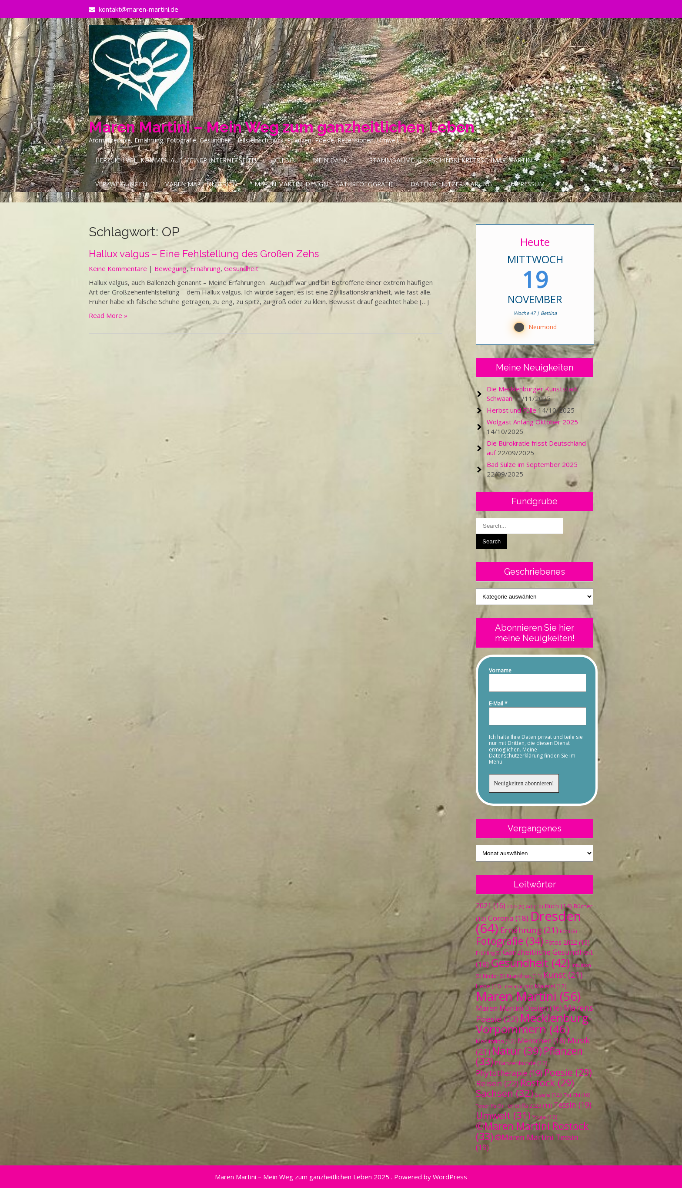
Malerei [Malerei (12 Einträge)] (551, 986)
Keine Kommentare (118, 268)
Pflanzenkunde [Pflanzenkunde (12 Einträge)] (521, 1063)
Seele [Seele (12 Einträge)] (548, 1095)
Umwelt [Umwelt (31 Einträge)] (503, 1115)
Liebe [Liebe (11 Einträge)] (488, 986)
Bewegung (170, 268)
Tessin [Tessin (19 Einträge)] (573, 1104)
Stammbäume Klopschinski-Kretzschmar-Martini (451, 160)
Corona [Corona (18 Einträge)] (508, 918)
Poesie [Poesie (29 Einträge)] (568, 1072)
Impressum (527, 184)
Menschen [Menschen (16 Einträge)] (541, 1041)
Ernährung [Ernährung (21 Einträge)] (529, 929)
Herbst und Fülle (511, 410)
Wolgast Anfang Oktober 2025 (532, 421)
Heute (535, 242)
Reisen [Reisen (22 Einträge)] (497, 1083)
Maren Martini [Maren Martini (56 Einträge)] (528, 996)
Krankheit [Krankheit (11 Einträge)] (524, 976)
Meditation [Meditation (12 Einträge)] (496, 1041)
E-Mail (498, 704)
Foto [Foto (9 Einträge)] (568, 931)
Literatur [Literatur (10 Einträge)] (517, 986)
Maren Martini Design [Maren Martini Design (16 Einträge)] (519, 1008)
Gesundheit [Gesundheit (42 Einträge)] (530, 962)
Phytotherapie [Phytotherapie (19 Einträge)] (509, 1073)
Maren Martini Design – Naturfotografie (324, 184)
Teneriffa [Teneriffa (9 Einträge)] (489, 1106)
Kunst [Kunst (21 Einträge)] (562, 974)
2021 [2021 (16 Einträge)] (490, 905)
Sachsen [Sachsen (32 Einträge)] (504, 1093)
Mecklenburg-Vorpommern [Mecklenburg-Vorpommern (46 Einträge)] (534, 1023)
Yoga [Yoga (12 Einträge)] (545, 1117)
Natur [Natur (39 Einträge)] (517, 1050)
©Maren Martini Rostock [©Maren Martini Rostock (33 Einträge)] (532, 1131)
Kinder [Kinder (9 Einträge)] (494, 976)
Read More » (108, 315)
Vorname (500, 671)
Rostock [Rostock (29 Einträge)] (547, 1082)
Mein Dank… (332, 160)
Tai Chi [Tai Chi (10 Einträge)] (577, 1095)
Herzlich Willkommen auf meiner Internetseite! (175, 160)
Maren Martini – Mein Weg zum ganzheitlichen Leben (282, 127)
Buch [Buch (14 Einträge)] (558, 905)
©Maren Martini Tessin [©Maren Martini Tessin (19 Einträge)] (527, 1142)
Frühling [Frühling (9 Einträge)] (488, 953)
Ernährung (205, 268)
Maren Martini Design (200, 184)
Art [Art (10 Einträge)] (534, 906)
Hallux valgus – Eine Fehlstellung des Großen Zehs (204, 253)
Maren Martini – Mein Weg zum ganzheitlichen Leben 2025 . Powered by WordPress (341, 1176)
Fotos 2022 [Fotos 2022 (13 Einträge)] (567, 942)
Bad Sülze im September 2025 (532, 464)
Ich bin (284, 160)
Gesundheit (241, 268)
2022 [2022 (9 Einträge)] (515, 906)
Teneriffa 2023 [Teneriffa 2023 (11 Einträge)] (528, 1105)
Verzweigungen (121, 184)
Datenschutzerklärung (451, 184)
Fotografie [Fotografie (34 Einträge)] (509, 941)
